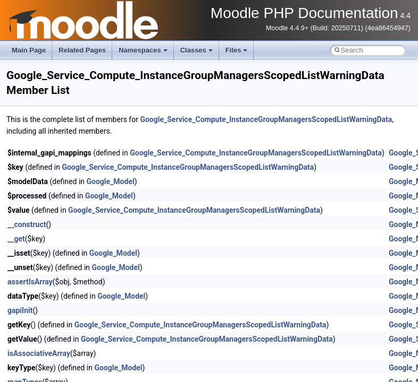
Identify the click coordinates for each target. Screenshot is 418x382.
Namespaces (143, 50)
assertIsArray (30, 281)
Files (236, 50)
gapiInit (19, 310)
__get (16, 239)
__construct (26, 224)
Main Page (29, 50)
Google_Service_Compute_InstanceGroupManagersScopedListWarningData (266, 119)
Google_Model (111, 181)
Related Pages (82, 50)
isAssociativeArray (38, 353)
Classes (196, 50)
